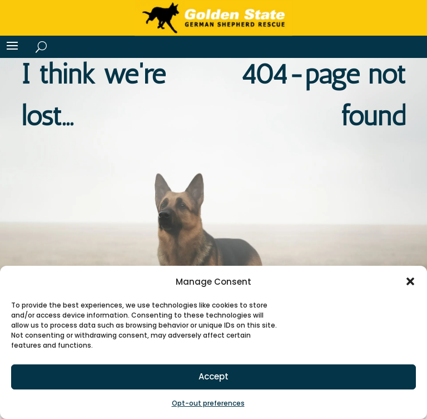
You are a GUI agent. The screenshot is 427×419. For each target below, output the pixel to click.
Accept (213, 376)
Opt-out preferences (208, 403)
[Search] (39, 46)
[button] (410, 281)
